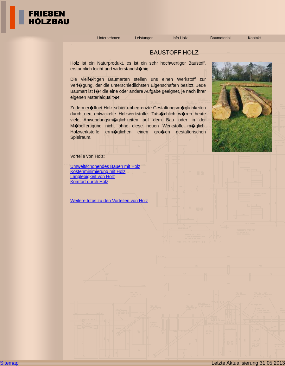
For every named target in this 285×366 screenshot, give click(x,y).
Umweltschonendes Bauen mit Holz (105, 166)
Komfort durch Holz (89, 181)
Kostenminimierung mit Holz (97, 171)
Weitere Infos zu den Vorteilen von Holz (109, 200)
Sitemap (9, 363)
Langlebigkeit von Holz (92, 176)
